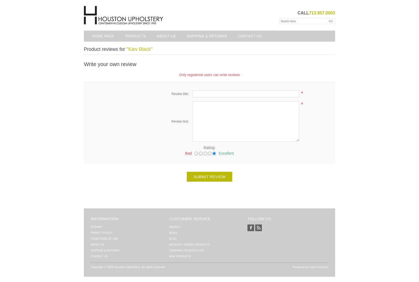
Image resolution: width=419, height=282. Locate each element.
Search (174, 227)
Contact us (250, 36)
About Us (166, 36)
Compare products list (187, 250)
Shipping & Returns (207, 36)
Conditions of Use (104, 238)
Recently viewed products (189, 244)
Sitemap (96, 227)
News (173, 232)
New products (180, 256)
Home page (103, 36)
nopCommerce (318, 267)
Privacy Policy (101, 232)
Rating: (209, 148)
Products (135, 36)
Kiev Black (139, 49)
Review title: (180, 94)
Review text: (180, 121)
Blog (173, 238)
